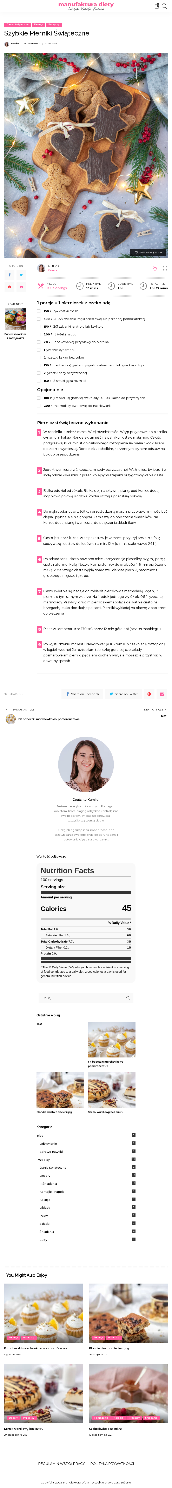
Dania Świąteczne (18, 24)
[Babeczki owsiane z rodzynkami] (15, 319)
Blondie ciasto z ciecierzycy (55, 1112)
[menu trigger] (9, 6)
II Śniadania (48, 1184)
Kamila (15, 43)
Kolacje (45, 1200)
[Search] (163, 6)
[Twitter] (21, 275)
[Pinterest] (9, 287)
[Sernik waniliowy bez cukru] (111, 1090)
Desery (38, 24)
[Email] (21, 287)
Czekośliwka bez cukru (107, 1429)
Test (39, 1024)
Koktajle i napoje (52, 1192)
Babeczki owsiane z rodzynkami (15, 336)
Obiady (45, 1208)
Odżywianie (48, 1144)
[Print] (154, 267)
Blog (40, 1136)
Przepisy (54, 24)
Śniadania (47, 1232)
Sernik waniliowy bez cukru (107, 1112)
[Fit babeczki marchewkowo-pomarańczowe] (111, 1039)
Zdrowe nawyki (51, 1152)
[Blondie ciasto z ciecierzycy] (60, 1090)
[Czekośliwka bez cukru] (128, 1393)
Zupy (43, 1240)
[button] (165, 267)
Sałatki (44, 1224)
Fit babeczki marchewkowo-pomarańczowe (38, 1348)
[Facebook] (9, 275)
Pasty (44, 1216)
